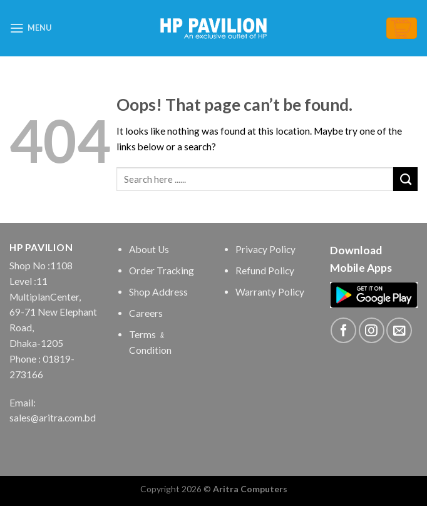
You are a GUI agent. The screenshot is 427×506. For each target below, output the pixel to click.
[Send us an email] (399, 330)
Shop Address (158, 291)
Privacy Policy (265, 249)
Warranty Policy (269, 291)
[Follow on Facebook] (343, 330)
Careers (146, 313)
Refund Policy (264, 270)
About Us (149, 249)
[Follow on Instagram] (371, 330)
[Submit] (405, 179)
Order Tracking (161, 270)
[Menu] (30, 28)
